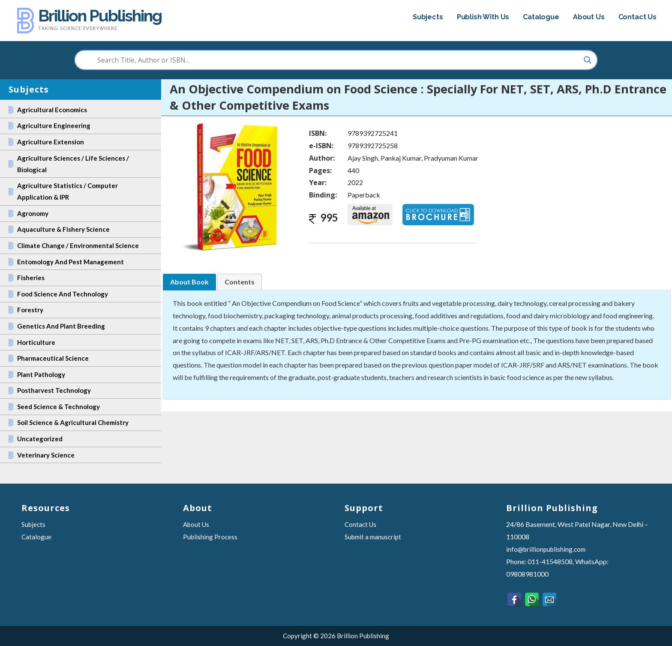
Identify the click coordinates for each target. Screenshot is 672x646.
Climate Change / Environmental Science (78, 245)
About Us (589, 17)
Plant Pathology (41, 374)
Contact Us (637, 17)
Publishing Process (210, 537)
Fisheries (31, 277)
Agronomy (32, 213)
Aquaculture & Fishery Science (63, 229)
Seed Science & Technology (58, 406)
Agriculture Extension (50, 142)
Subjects (428, 17)
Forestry (30, 310)
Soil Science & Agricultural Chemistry (73, 422)
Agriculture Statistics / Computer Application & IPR (67, 191)
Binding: (323, 195)
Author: (322, 158)
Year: (318, 182)
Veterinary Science (46, 455)
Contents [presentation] (240, 282)
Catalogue (541, 17)
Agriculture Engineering (53, 125)
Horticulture (36, 342)
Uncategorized (40, 439)
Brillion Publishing (100, 15)
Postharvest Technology (54, 390)
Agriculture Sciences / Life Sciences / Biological (73, 163)
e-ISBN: (321, 145)
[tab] (189, 282)
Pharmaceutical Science (53, 358)
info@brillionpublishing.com (545, 549)
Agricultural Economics (52, 110)
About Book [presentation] (189, 282)
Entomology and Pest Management (70, 262)
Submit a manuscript (373, 537)
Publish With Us (483, 17)
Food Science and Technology (62, 294)
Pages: (320, 170)
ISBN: (318, 133)
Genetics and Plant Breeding (61, 326)
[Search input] (332, 60)
